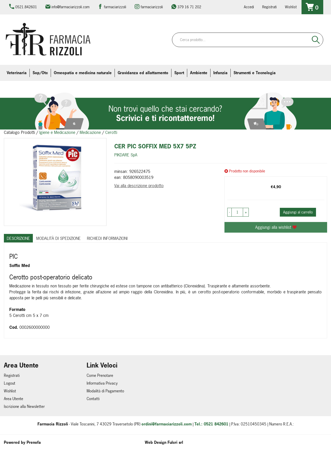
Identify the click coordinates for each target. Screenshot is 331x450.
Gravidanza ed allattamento (143, 72)
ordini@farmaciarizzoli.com (166, 424)
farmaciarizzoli (115, 6)
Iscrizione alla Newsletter (24, 406)
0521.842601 (26, 6)
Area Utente (13, 398)
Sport (179, 72)
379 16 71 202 (189, 6)
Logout (9, 383)
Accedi (249, 6)
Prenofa (34, 442)
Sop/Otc (40, 72)
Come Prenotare (100, 375)
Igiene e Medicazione (57, 132)
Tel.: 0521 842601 (211, 424)
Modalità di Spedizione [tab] (58, 238)
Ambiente (198, 72)
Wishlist (291, 6)
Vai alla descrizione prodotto (139, 185)
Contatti (93, 398)
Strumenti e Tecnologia (255, 72)
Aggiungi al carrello (298, 212)
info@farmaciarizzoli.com (70, 6)
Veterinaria (17, 72)
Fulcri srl (175, 442)
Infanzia (220, 72)
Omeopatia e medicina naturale (83, 72)
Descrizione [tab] (18, 238)
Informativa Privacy (102, 383)
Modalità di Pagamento (105, 391)
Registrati (269, 6)
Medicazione (90, 132)
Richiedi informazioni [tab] (107, 238)
